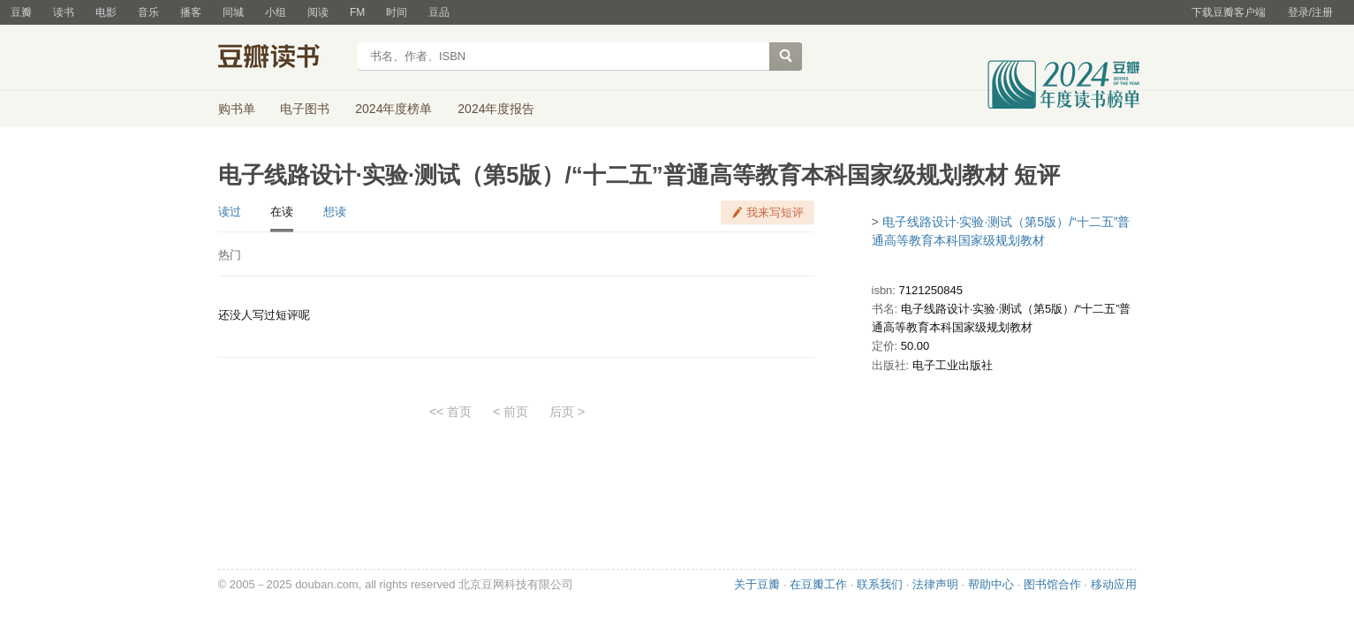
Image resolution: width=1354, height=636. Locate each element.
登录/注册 (1310, 12)
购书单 (236, 109)
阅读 (318, 12)
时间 (396, 12)
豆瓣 (21, 12)
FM (357, 12)
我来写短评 (775, 212)
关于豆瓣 (757, 584)
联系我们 (880, 584)
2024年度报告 (496, 109)
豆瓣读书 (282, 58)
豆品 (439, 12)
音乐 (148, 12)
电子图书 (304, 109)
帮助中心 (991, 584)
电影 (106, 12)
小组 (275, 12)
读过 (229, 211)
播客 (190, 12)
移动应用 (1114, 584)
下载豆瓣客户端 (1228, 12)
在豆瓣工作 (818, 584)
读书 (63, 12)
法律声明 (935, 584)
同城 (233, 12)
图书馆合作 (1052, 584)
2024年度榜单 (393, 109)
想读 (334, 211)
